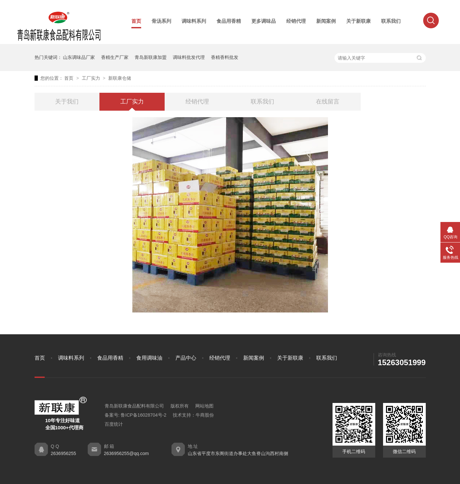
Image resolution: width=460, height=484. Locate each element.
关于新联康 (358, 21)
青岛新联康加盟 (151, 57)
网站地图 (204, 405)
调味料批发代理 (189, 57)
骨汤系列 (161, 21)
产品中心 (185, 358)
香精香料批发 (224, 57)
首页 (136, 21)
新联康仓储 (119, 78)
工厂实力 (91, 78)
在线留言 (327, 101)
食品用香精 (228, 21)
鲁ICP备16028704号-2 (143, 415)
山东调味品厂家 (79, 57)
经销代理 (296, 21)
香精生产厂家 (114, 57)
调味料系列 (194, 21)
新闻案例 (326, 21)
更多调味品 (263, 21)
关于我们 (67, 101)
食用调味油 (149, 358)
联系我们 (391, 21)
